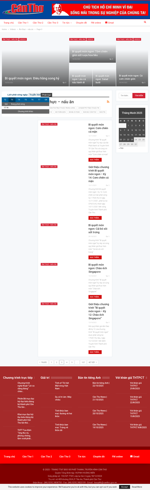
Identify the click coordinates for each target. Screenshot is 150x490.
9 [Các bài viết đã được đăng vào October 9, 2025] (132, 130)
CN (46, 100)
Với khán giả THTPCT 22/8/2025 (136, 400)
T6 (32, 100)
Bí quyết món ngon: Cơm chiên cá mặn (98, 128)
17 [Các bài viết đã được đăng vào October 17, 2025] (136, 135)
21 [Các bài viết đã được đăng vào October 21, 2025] (124, 139)
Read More (137, 487)
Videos (23, 39)
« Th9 (121, 148)
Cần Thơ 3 (53, 22)
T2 (5, 100)
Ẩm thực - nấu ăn (10, 39)
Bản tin (102, 112)
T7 (39, 100)
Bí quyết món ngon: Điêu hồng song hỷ (32, 78)
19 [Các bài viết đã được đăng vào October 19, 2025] (143, 135)
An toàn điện (60, 112)
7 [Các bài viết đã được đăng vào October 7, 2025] (124, 130)
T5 (26, 100)
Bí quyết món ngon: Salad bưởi (102, 79)
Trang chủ (9, 22)
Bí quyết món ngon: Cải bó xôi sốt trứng (97, 229)
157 (83, 362)
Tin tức (66, 22)
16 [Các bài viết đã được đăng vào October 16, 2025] (132, 135)
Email (109, 22)
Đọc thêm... (95, 160)
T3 (12, 100)
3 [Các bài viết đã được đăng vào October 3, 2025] (135, 125)
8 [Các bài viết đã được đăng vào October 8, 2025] (128, 130)
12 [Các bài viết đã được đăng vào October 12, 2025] (143, 130)
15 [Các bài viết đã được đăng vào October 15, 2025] (128, 135)
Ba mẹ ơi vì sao (74, 112)
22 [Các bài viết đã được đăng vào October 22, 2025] (128, 139)
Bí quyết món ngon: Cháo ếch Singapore (97, 268)
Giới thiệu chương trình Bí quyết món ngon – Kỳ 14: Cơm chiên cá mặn (98, 174)
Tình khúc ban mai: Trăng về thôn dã (61, 427)
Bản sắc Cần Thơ (89, 112)
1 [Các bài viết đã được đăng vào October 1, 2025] (128, 125)
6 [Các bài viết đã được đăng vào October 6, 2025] (120, 130)
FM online (96, 22)
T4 (19, 100)
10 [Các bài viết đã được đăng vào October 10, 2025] (136, 130)
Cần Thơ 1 (23, 22)
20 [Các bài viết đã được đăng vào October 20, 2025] (121, 139)
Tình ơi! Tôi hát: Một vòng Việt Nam (62, 386)
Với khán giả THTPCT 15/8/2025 (136, 413)
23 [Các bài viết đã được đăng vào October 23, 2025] (132, 139)
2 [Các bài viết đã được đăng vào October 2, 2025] (132, 125)
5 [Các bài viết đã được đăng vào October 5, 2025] (143, 125)
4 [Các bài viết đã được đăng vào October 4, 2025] (139, 125)
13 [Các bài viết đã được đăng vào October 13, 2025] (121, 135)
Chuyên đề (81, 22)
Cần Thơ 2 (38, 22)
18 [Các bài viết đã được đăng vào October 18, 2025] (140, 135)
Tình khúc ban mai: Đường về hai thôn (63, 413)
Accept (124, 487)
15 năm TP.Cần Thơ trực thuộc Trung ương (58, 108)
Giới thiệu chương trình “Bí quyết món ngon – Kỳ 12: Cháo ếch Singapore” (98, 311)
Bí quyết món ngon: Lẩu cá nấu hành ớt (79, 79)
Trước (43, 362)
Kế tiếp (93, 362)
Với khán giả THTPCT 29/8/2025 (136, 386)
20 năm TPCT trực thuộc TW (88, 108)
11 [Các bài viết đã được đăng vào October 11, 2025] (140, 130)
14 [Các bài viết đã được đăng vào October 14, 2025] (124, 135)
